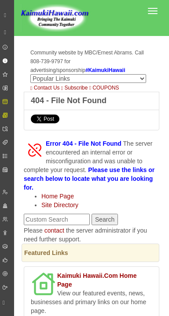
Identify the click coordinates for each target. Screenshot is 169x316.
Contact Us (44, 88)
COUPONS (104, 88)
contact (54, 230)
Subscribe (74, 88)
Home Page (57, 196)
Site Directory (59, 204)
